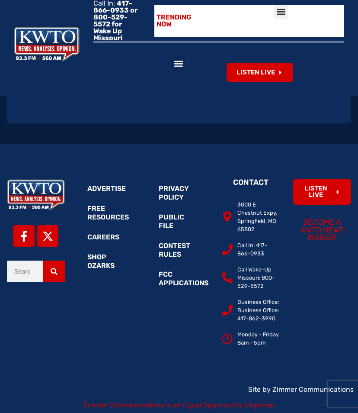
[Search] (54, 271)
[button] (281, 12)
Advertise (106, 188)
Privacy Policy (174, 192)
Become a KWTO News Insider (322, 230)
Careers (103, 237)
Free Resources (108, 212)
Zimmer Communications (313, 389)
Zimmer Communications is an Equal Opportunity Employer (179, 405)
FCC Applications (183, 278)
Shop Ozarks (101, 261)
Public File (171, 221)
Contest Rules (174, 250)
